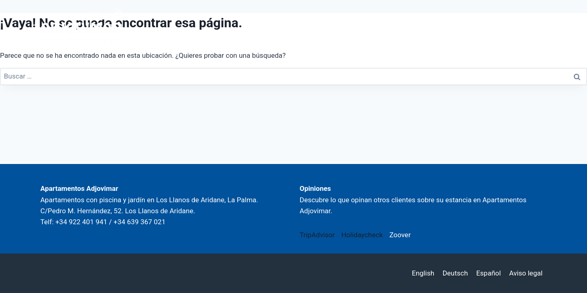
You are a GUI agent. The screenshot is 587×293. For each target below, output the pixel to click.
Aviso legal (526, 273)
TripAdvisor (317, 235)
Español (488, 273)
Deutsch (455, 273)
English (423, 273)
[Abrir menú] (535, 27)
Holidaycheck (362, 235)
